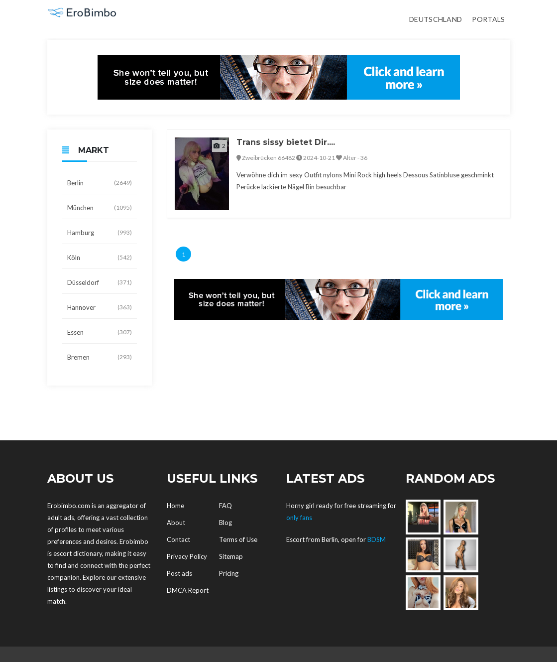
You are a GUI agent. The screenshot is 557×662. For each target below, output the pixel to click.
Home (175, 506)
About (176, 523)
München (99, 208)
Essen (99, 332)
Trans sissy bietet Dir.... (285, 142)
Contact (178, 539)
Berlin (99, 183)
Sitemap (231, 556)
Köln (99, 258)
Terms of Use (238, 539)
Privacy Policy (187, 556)
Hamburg (99, 233)
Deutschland (435, 19)
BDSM (376, 539)
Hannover (99, 307)
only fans (299, 518)
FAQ (225, 506)
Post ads (179, 573)
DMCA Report (188, 590)
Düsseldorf (99, 282)
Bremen (99, 357)
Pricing (228, 573)
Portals (488, 19)
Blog (225, 523)
